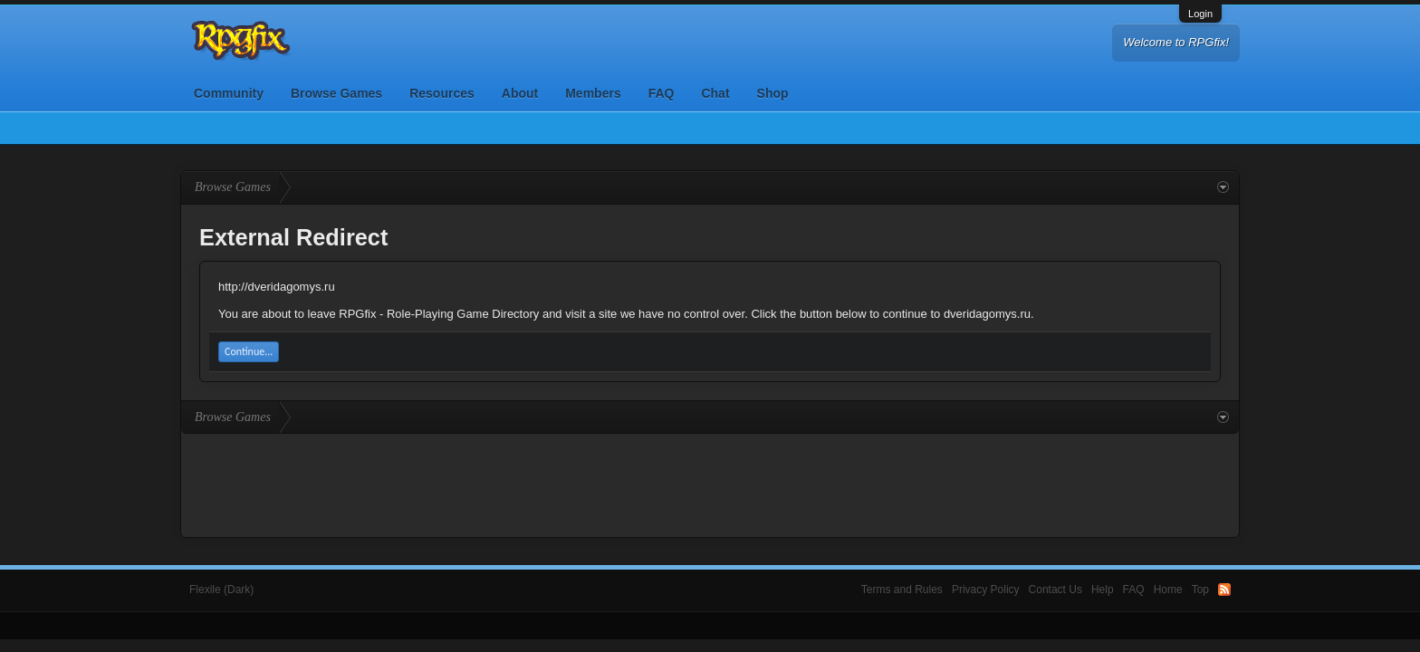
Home (1168, 589)
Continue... (249, 351)
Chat (715, 93)
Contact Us (1055, 589)
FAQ (661, 93)
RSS (1224, 589)
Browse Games (336, 93)
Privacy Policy (986, 589)
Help (1102, 589)
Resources (442, 93)
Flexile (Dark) (221, 589)
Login (1200, 13)
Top (1200, 589)
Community (229, 93)
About (520, 93)
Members (592, 93)
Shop (773, 93)
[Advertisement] (710, 483)
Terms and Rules (902, 589)
